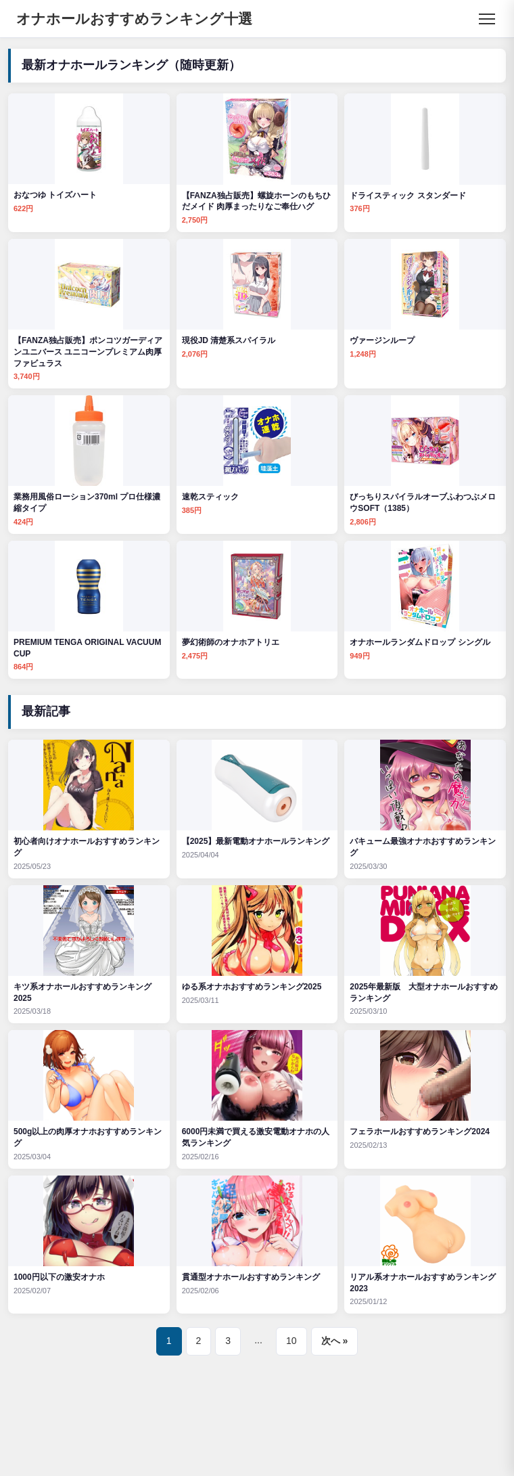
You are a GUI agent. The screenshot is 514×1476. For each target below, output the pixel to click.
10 (291, 1340)
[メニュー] (487, 19)
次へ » (334, 1340)
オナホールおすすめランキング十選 (134, 18)
